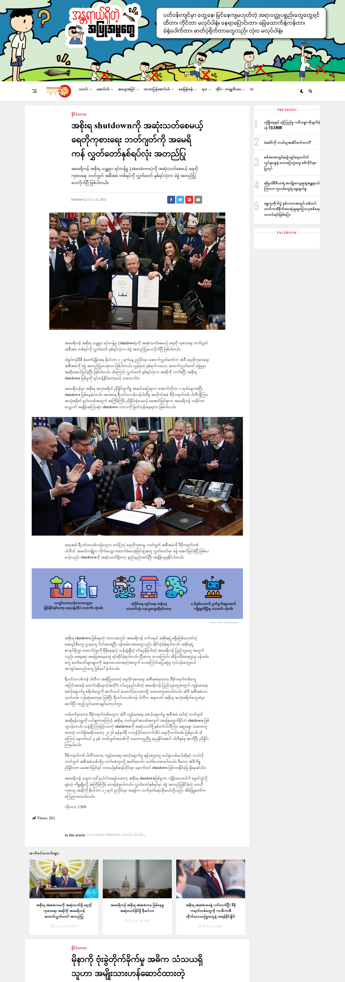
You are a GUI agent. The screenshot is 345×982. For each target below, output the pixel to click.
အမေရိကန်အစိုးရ (133, 841)
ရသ (204, 96)
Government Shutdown (103, 841)
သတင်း (83, 96)
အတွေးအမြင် (126, 96)
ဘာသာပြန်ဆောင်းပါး (156, 96)
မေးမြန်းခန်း (185, 96)
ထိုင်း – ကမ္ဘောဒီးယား (228, 96)
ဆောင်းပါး (103, 96)
